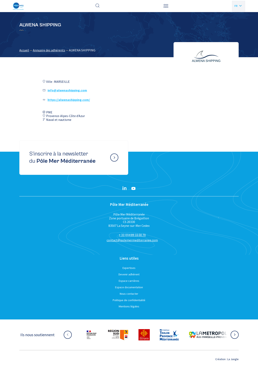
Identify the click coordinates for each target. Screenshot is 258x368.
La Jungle (233, 359)
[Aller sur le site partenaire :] (91, 334)
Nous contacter (129, 293)
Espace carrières (129, 281)
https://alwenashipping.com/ (69, 100)
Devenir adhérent (129, 274)
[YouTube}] (133, 188)
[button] (166, 6)
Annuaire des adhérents (49, 50)
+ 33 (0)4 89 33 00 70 (132, 235)
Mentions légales (129, 306)
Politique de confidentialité (129, 300)
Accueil (24, 50)
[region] (129, 50)
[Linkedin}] (125, 188)
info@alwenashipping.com (67, 90)
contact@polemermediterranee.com (132, 240)
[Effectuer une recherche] (97, 6)
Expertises (129, 268)
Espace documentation (129, 287)
